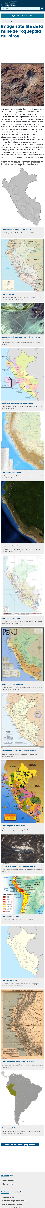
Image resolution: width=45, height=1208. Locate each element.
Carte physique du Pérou (11, 469)
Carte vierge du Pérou (10, 970)
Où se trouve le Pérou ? (11, 1116)
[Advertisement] (23, 51)
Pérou (20, 21)
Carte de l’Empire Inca (10, 907)
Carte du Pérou (8, 293)
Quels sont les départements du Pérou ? (17, 401)
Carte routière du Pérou (11, 613)
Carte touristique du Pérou (12, 678)
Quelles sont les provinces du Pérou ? (16, 230)
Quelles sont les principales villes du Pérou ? (19, 743)
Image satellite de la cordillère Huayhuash (18, 857)
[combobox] (21, 8)
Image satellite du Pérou (11, 542)
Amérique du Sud (12, 21)
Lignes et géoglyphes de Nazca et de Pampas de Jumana (21, 336)
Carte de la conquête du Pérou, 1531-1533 (18, 1050)
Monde (4, 21)
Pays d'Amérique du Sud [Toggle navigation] (22, 16)
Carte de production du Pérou (13, 818)
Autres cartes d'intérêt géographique (20, 1145)
